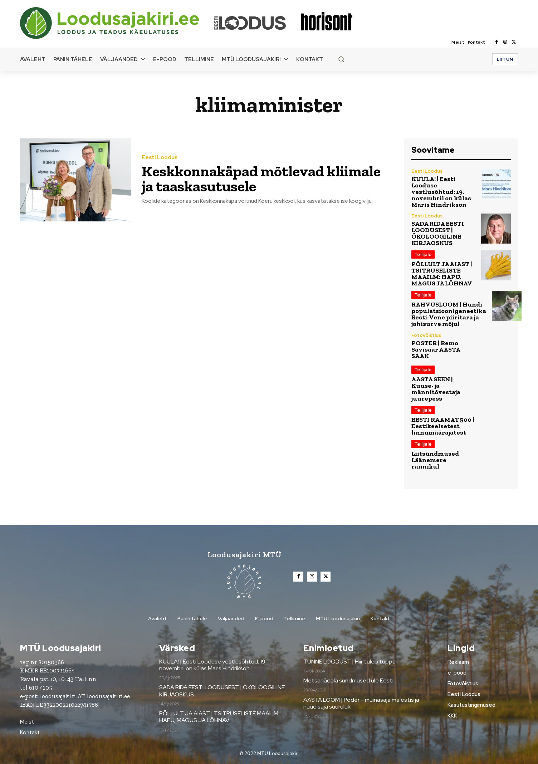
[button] (341, 59)
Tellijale (423, 254)
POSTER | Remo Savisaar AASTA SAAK (435, 349)
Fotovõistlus (426, 335)
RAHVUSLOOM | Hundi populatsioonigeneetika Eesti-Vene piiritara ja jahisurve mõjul (448, 314)
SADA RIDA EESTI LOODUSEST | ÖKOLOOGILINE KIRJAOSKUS (437, 233)
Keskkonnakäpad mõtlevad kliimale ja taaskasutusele (261, 178)
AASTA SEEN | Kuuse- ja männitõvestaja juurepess (435, 388)
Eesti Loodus (159, 157)
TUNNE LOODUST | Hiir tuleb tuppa (349, 661)
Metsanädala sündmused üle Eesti (348, 680)
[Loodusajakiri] (116, 23)
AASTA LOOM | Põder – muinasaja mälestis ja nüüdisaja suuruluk (361, 703)
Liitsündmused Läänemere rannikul (435, 460)
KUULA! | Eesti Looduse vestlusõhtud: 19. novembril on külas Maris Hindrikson (441, 192)
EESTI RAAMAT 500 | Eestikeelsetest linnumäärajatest (442, 426)
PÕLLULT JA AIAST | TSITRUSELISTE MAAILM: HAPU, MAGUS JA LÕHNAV (441, 273)
